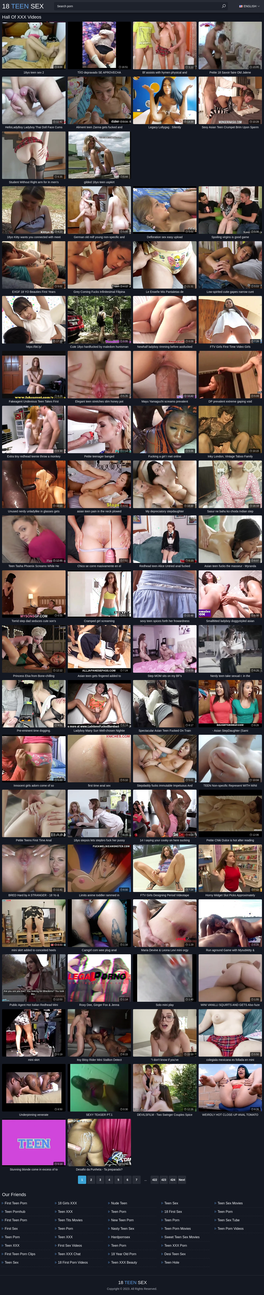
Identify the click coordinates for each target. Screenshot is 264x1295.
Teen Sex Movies (230, 1203)
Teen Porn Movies (177, 1228)
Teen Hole (171, 1262)
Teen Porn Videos (231, 1228)
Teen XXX (12, 1245)
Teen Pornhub (15, 1211)
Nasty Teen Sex (122, 1228)
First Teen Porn (16, 1203)
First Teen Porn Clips (20, 1254)
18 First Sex (173, 1211)
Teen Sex (12, 1262)
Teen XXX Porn (175, 1245)
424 (172, 1179)
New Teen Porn (122, 1220)
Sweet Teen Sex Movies (181, 1237)
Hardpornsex (120, 1237)
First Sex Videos (70, 1245)
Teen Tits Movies (70, 1220)
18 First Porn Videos (73, 1262)
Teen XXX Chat (69, 1254)
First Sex (11, 1228)
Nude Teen (119, 1203)
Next (182, 1179)
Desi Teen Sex (175, 1254)
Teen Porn (12, 1237)
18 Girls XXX (67, 1203)
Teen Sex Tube (229, 1220)
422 (154, 1179)
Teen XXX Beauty (124, 1262)
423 (163, 1179)
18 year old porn (123, 1254)
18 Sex (23, 6)
